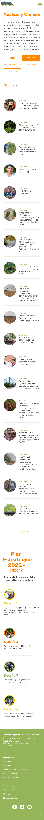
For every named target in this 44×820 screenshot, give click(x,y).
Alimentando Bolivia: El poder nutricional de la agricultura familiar (28, 127)
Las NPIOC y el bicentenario (25, 192)
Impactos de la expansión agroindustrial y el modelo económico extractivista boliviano (28, 489)
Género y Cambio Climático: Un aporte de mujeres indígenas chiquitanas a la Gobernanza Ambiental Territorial (29, 245)
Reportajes (31, 64)
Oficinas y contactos (11, 798)
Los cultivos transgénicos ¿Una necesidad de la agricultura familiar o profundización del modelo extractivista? (28, 295)
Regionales (7, 761)
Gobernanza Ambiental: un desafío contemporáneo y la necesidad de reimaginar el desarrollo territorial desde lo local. (29, 410)
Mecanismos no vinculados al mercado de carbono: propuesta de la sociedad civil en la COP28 (29, 437)
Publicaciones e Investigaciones (16, 769)
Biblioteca (7, 765)
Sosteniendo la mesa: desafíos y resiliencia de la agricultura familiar (29, 105)
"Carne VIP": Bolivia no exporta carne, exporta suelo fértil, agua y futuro (28, 270)
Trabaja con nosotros (11, 777)
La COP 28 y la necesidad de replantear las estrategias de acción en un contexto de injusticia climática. (28, 463)
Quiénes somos (9, 757)
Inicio (5, 753)
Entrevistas (12, 71)
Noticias (6, 794)
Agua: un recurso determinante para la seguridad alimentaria (28, 510)
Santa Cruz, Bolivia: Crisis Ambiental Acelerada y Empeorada (29, 318)
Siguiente (24, 531)
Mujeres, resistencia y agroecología (28, 170)
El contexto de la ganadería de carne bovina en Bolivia (27, 339)
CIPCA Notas (31, 58)
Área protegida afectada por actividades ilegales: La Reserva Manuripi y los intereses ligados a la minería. (29, 219)
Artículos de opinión (12, 64)
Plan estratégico (9, 786)
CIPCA (7, 3)
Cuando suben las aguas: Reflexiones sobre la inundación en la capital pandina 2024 (29, 384)
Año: (6, 85)
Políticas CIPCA (9, 790)
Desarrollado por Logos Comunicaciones (41, 815)
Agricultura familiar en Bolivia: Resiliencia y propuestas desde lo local (28, 150)
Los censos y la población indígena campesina (27, 361)
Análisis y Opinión (10, 773)
